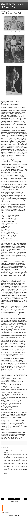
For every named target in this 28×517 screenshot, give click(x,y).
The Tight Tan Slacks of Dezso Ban (13, 6)
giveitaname (6, 512)
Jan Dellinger (6, 508)
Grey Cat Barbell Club (8, 506)
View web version (14, 501)
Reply (5, 473)
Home (14, 498)
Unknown (5, 510)
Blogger (17, 515)
